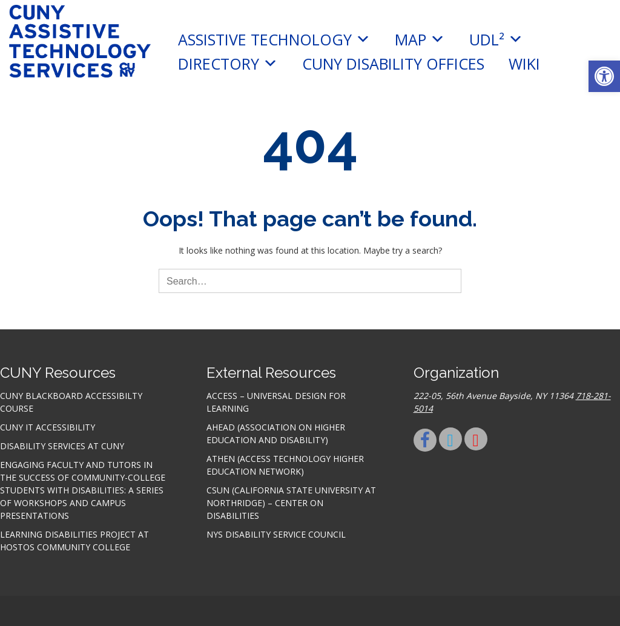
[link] (604, 76)
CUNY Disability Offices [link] (393, 63)
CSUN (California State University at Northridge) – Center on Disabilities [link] (291, 502)
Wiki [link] (524, 63)
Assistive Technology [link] (274, 39)
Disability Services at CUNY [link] (62, 446)
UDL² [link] (496, 39)
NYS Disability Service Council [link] (276, 534)
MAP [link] (420, 39)
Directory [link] (228, 63)
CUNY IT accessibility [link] (47, 427)
